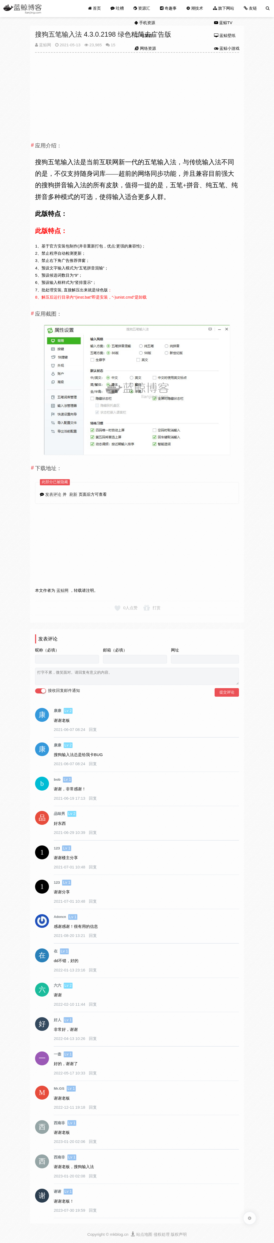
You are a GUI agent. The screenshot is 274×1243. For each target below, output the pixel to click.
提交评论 (226, 692)
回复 (93, 729)
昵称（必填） (47, 650)
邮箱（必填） (115, 650)
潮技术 (194, 8)
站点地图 (144, 1234)
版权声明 (179, 1234)
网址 (175, 650)
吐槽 (117, 8)
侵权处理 (162, 1234)
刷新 (73, 494)
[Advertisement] (137, 95)
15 (113, 45)
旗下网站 (223, 8)
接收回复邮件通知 (57, 690)
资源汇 (142, 8)
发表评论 (53, 494)
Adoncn (60, 917)
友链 (250, 8)
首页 (95, 8)
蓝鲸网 (43, 45)
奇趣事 (169, 8)
